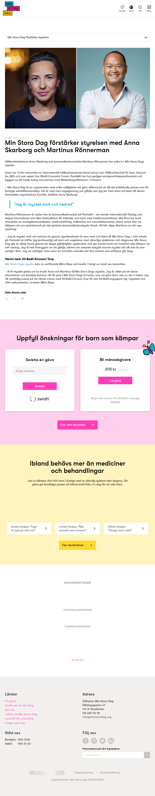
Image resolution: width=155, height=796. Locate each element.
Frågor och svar (15, 723)
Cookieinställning (110, 773)
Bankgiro (10, 739)
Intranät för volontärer (19, 718)
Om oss (10, 709)
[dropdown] (77, 37)
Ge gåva (115, 380)
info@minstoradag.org (96, 716)
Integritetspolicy (84, 773)
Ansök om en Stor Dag (19, 705)
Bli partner (77, 660)
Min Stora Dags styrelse (19, 264)
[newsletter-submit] (147, 755)
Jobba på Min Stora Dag (21, 714)
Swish (8, 743)
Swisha (40, 386)
